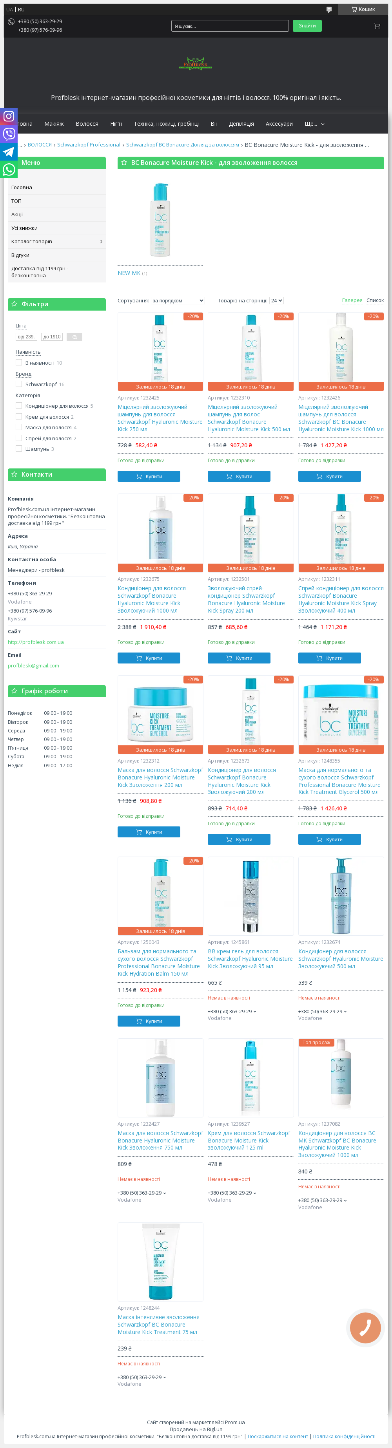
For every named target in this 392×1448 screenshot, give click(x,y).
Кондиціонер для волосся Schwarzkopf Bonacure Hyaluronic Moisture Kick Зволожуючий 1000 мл (152, 599)
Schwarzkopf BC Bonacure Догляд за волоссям (182, 144)
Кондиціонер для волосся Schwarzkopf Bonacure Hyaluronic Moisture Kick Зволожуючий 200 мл (242, 781)
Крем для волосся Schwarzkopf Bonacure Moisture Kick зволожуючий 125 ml (249, 1141)
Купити (154, 476)
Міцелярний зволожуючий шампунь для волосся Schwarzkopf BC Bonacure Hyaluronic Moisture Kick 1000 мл (341, 418)
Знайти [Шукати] (307, 26)
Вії (214, 123)
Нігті (116, 123)
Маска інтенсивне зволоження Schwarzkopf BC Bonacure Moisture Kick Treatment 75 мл (159, 1325)
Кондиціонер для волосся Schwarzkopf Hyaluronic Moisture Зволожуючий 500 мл (340, 959)
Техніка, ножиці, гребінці (166, 123)
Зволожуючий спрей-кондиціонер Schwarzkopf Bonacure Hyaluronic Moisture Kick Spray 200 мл (246, 599)
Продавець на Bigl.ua (196, 1429)
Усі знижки (24, 227)
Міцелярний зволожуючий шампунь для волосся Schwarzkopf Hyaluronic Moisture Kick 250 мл (160, 418)
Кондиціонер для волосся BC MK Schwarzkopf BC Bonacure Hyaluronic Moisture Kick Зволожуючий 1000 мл (337, 1144)
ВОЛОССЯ (40, 144)
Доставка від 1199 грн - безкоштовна (39, 272)
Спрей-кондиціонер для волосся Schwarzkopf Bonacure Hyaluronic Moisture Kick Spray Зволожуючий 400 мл (341, 599)
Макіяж (54, 123)
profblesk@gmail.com (33, 665)
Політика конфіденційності (344, 1436)
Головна (21, 123)
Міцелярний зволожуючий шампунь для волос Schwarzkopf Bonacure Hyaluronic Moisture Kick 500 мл (249, 418)
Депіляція (241, 123)
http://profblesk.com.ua (36, 642)
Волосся (87, 123)
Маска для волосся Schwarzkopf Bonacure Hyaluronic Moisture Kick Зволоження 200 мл (160, 777)
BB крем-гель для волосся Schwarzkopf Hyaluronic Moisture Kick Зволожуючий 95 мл (250, 959)
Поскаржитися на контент (278, 1436)
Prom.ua (235, 1422)
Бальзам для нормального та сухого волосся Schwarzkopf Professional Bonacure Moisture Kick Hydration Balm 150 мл (159, 962)
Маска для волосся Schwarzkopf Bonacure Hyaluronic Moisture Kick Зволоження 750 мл (160, 1141)
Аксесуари (279, 123)
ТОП (16, 200)
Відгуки (20, 255)
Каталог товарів (31, 241)
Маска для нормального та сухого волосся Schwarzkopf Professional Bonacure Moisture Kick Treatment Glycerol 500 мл (339, 781)
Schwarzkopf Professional (88, 144)
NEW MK (129, 273)
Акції (17, 214)
